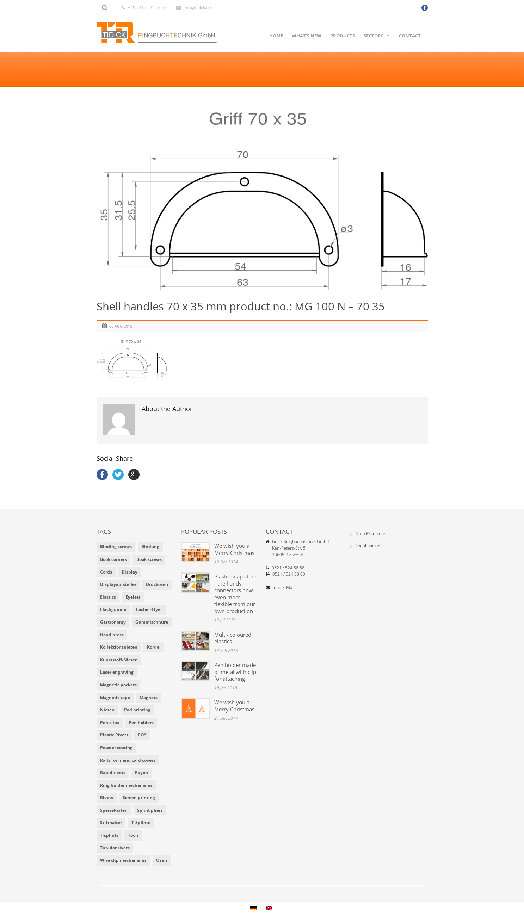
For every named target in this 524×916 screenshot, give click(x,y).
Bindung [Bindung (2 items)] (150, 547)
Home (276, 35)
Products (342, 35)
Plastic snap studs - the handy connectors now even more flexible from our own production (235, 593)
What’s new (306, 35)
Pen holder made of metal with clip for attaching (235, 671)
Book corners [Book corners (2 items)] (113, 559)
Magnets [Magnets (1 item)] (149, 697)
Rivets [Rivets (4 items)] (106, 797)
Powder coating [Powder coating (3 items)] (116, 747)
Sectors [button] (377, 35)
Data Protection (371, 534)
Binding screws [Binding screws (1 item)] (116, 547)
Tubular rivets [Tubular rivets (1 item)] (115, 848)
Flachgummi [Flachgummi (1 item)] (113, 609)
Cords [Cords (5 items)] (106, 572)
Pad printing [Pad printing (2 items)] (137, 710)
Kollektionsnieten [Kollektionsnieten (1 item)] (118, 647)
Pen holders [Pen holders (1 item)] (141, 722)
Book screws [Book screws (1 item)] (149, 559)
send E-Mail (283, 587)
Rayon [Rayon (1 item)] (141, 772)
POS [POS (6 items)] (142, 735)
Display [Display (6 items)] (129, 572)
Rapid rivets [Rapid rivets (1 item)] (112, 772)
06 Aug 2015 (120, 326)
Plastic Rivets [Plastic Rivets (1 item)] (114, 735)
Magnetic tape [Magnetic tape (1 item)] (115, 697)
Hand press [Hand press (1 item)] (112, 635)
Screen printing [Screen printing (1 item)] (139, 797)
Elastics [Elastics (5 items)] (108, 597)
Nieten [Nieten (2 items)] (107, 710)
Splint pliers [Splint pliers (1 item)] (150, 810)
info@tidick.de (197, 8)
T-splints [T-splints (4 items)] (109, 835)
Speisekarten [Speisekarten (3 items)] (114, 810)
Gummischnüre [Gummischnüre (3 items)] (151, 622)
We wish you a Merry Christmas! (235, 549)
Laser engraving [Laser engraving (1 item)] (117, 672)
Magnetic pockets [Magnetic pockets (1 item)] (118, 685)
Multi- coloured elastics (232, 638)
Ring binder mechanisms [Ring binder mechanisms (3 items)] (126, 785)
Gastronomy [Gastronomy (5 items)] (113, 622)
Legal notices (368, 546)
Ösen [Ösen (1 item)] (161, 860)
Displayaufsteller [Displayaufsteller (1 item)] (118, 584)
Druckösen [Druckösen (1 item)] (157, 584)
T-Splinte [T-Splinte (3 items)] (140, 822)
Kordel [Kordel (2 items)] (154, 647)
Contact (410, 35)
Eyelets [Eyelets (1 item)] (133, 597)
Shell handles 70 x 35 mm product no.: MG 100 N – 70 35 (241, 306)
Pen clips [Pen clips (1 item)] (109, 722)
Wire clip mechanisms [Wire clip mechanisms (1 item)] (123, 860)
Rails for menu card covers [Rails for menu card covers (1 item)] (127, 760)
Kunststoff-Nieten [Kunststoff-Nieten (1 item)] (119, 660)
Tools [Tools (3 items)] (133, 835)
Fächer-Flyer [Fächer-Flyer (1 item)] (149, 609)
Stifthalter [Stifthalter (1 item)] (111, 822)
